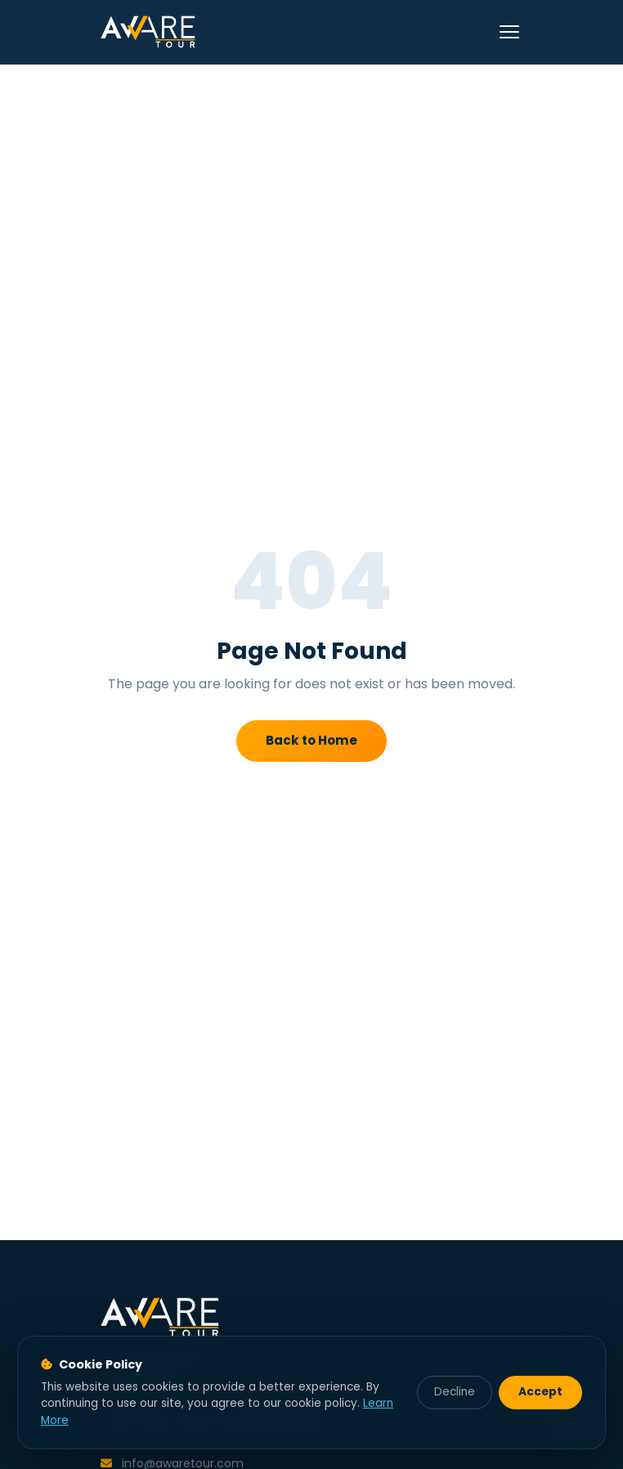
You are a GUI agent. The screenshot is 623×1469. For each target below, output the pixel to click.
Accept (540, 1392)
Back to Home (311, 740)
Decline (454, 1392)
